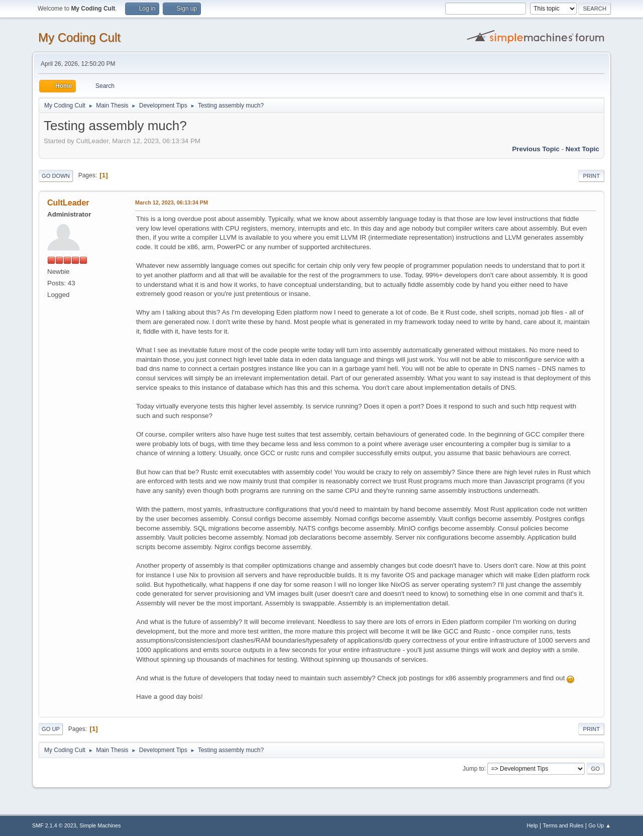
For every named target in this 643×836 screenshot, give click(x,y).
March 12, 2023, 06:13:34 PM (171, 202)
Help (532, 825)
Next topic (582, 149)
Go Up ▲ (599, 825)
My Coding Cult (79, 37)
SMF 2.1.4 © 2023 (54, 825)
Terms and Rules (563, 825)
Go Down (56, 176)
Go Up (51, 729)
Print (591, 176)
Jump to (473, 768)
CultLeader (68, 202)
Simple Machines (100, 825)
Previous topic (536, 149)
